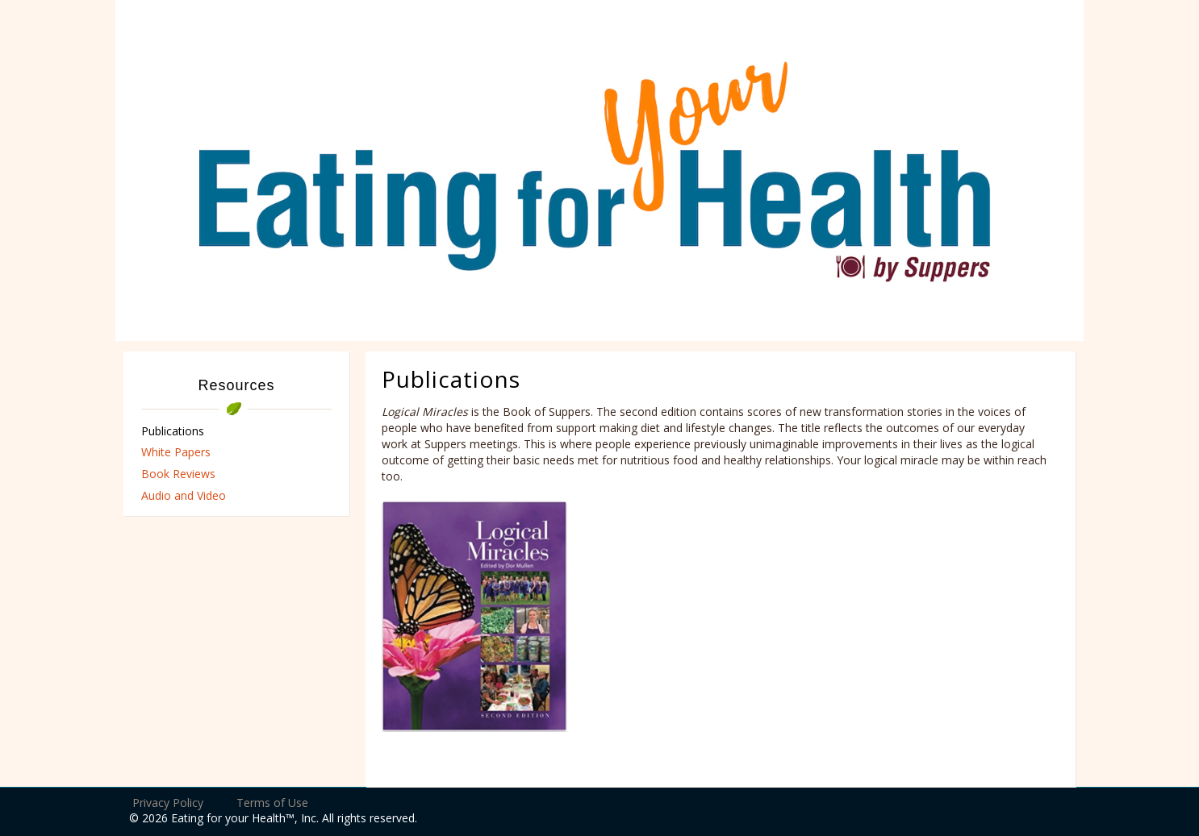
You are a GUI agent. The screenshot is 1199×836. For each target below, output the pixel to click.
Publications (172, 431)
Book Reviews (178, 473)
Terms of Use (272, 802)
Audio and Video (183, 495)
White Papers (176, 452)
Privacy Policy (167, 802)
